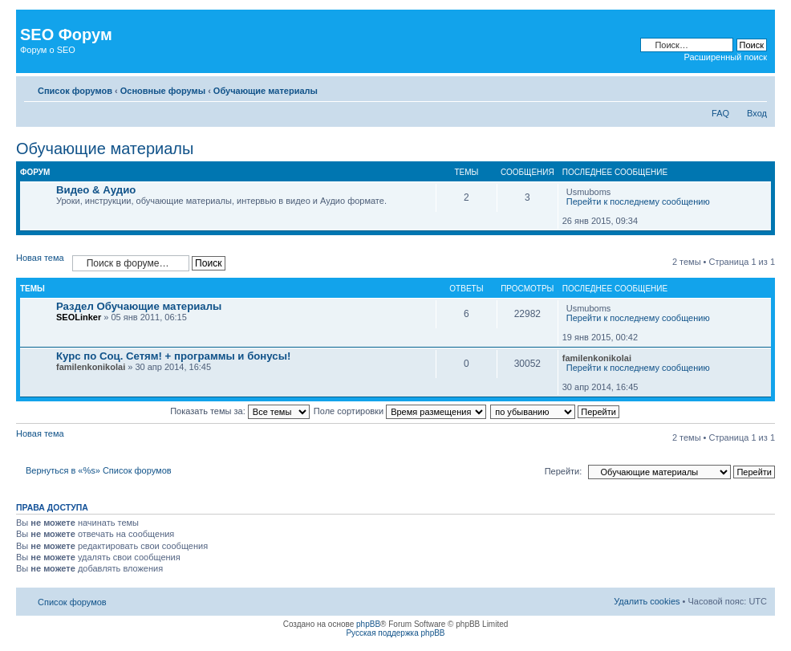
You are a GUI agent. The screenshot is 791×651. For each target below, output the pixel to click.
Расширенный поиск (725, 57)
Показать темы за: (240, 411)
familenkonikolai (90, 367)
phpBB (368, 624)
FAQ (720, 113)
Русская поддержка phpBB (395, 633)
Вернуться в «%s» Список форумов (99, 470)
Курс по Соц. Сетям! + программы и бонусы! (173, 356)
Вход (757, 113)
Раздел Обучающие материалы (138, 306)
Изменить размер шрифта (755, 87)
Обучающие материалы (265, 91)
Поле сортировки (400, 411)
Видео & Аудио (96, 190)
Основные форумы (162, 91)
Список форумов (75, 91)
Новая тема (40, 257)
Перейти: (563, 471)
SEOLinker (78, 317)
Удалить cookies (646, 601)
